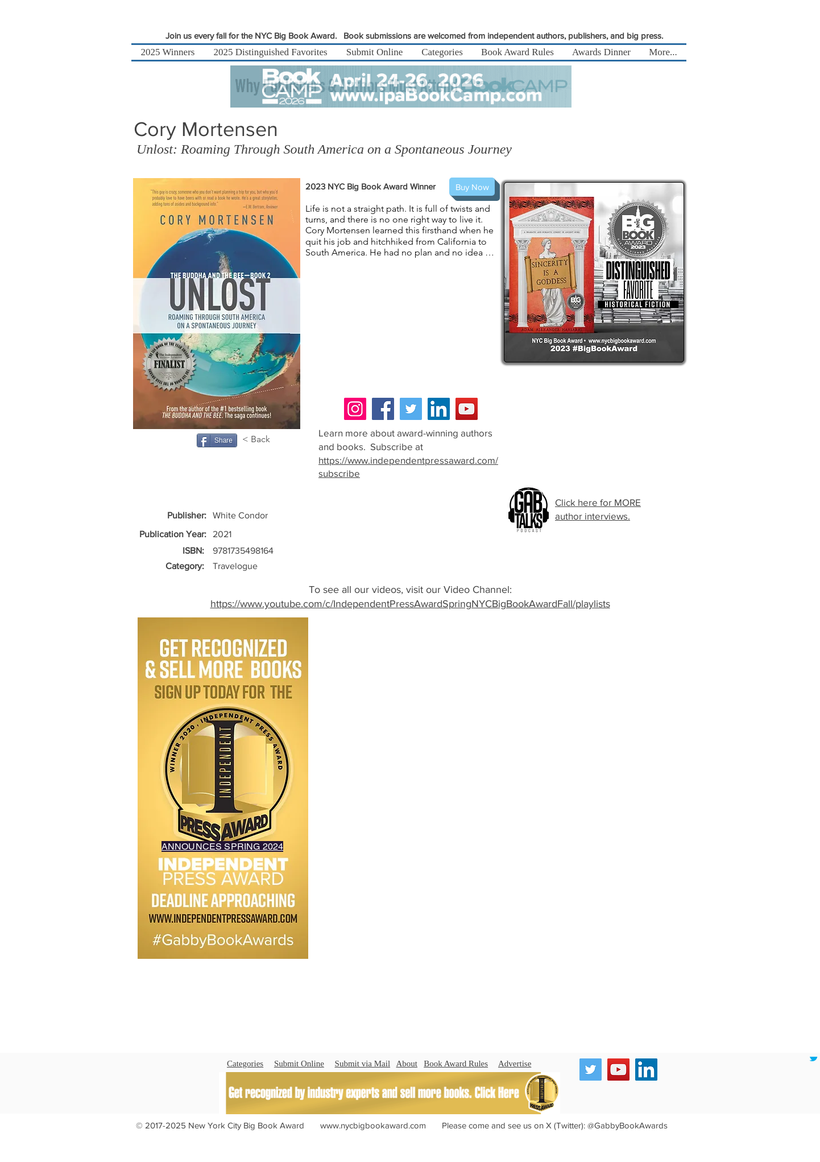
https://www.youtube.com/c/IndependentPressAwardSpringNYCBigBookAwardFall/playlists (410, 603)
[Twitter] (411, 409)
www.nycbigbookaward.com (373, 1125)
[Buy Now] (472, 187)
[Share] (217, 440)
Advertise (514, 1063)
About (407, 1063)
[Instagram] (355, 409)
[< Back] (261, 439)
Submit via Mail (363, 1063)
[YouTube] (466, 409)
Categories (245, 1063)
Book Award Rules (456, 1063)
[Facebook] (383, 409)
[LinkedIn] (439, 409)
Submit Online (299, 1063)
